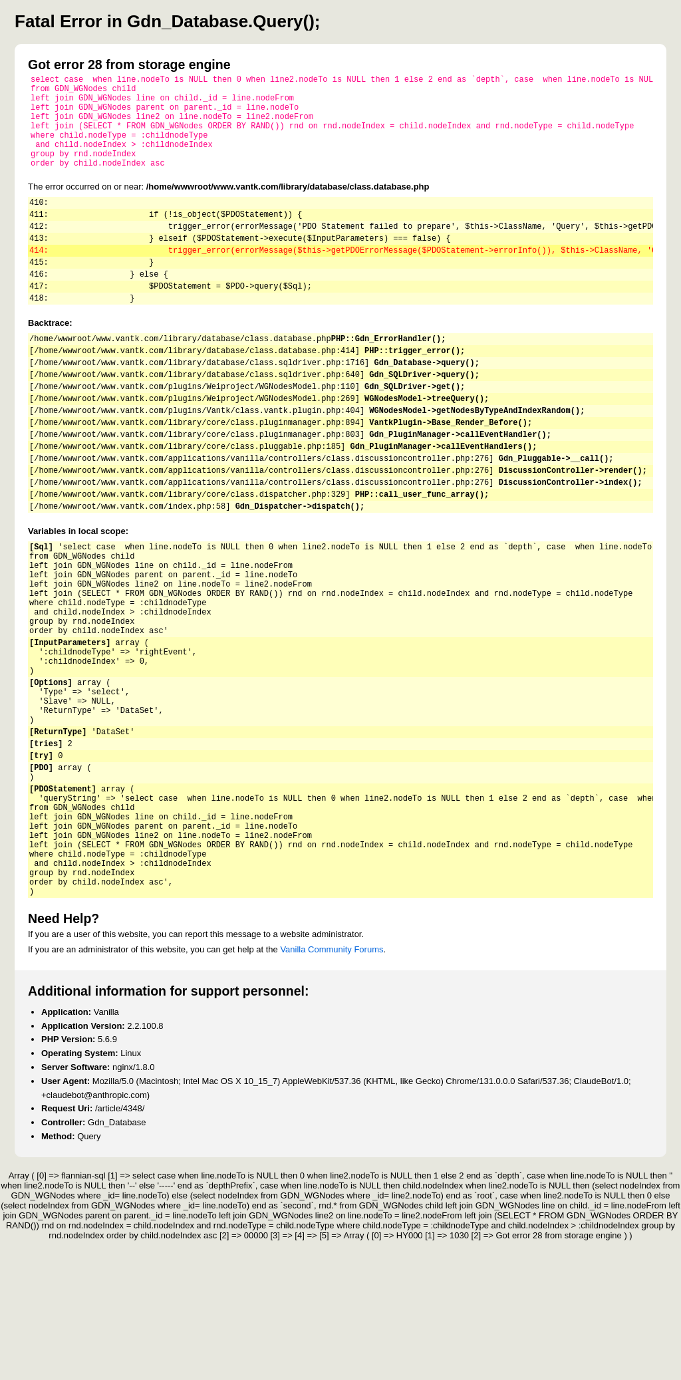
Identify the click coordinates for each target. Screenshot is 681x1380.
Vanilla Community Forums (331, 1089)
